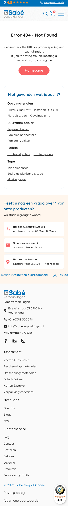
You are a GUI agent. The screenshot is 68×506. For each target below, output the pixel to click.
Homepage (34, 70)
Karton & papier (14, 385)
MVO (7, 420)
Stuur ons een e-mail (25, 243)
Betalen (9, 456)
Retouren (10, 468)
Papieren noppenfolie (21, 135)
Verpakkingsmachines (19, 391)
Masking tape (16, 179)
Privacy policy (14, 492)
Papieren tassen (18, 129)
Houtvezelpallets (18, 154)
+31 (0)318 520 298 (54, 2)
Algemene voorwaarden (22, 500)
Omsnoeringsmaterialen (20, 372)
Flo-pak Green (17, 115)
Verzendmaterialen (16, 360)
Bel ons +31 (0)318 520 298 (29, 226)
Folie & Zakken (14, 379)
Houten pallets (43, 154)
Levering (9, 462)
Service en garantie (16, 475)
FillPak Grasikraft (18, 110)
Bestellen (10, 449)
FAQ (6, 437)
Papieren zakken (18, 140)
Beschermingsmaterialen (20, 366)
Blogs (7, 414)
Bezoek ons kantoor (25, 259)
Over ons (10, 408)
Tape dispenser (17, 168)
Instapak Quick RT (46, 110)
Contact (9, 443)
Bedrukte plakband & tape (25, 173)
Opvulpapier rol (40, 115)
